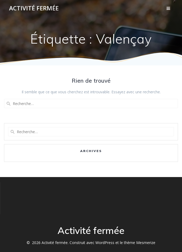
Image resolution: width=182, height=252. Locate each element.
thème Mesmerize (139, 242)
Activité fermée (34, 8)
